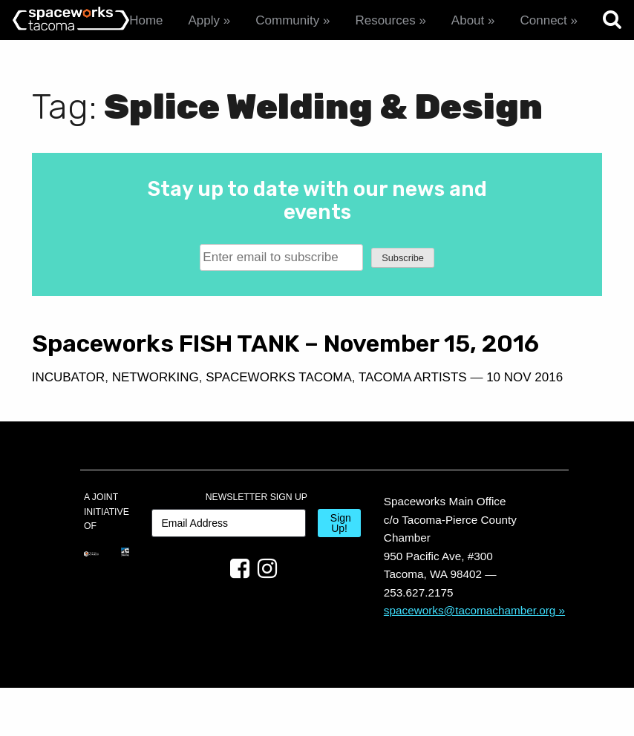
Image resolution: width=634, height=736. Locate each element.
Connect (543, 20)
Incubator (68, 405)
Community (287, 20)
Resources (385, 20)
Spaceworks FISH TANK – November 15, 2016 (165, 357)
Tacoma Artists (145, 425)
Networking (155, 405)
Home (146, 20)
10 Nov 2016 (258, 425)
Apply (204, 20)
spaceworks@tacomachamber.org (470, 657)
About (467, 20)
